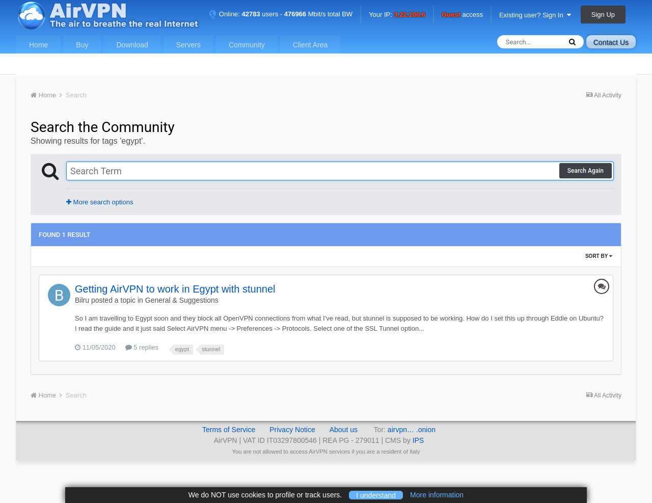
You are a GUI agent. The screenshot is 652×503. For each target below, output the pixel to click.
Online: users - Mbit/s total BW (280, 14)
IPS (418, 440)
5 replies (142, 347)
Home (38, 45)
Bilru (82, 300)
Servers (188, 45)
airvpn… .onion (412, 430)
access (462, 15)
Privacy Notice (292, 430)
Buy (82, 45)
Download (132, 45)
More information (437, 495)
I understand (376, 495)
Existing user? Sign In (535, 15)
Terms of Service (228, 430)
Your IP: (397, 15)
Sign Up (603, 14)
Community (247, 45)
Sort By (598, 256)
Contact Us (611, 42)
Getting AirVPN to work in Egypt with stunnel (175, 289)
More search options (99, 202)
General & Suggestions (182, 300)
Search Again (585, 170)
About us (344, 430)
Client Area (310, 45)
